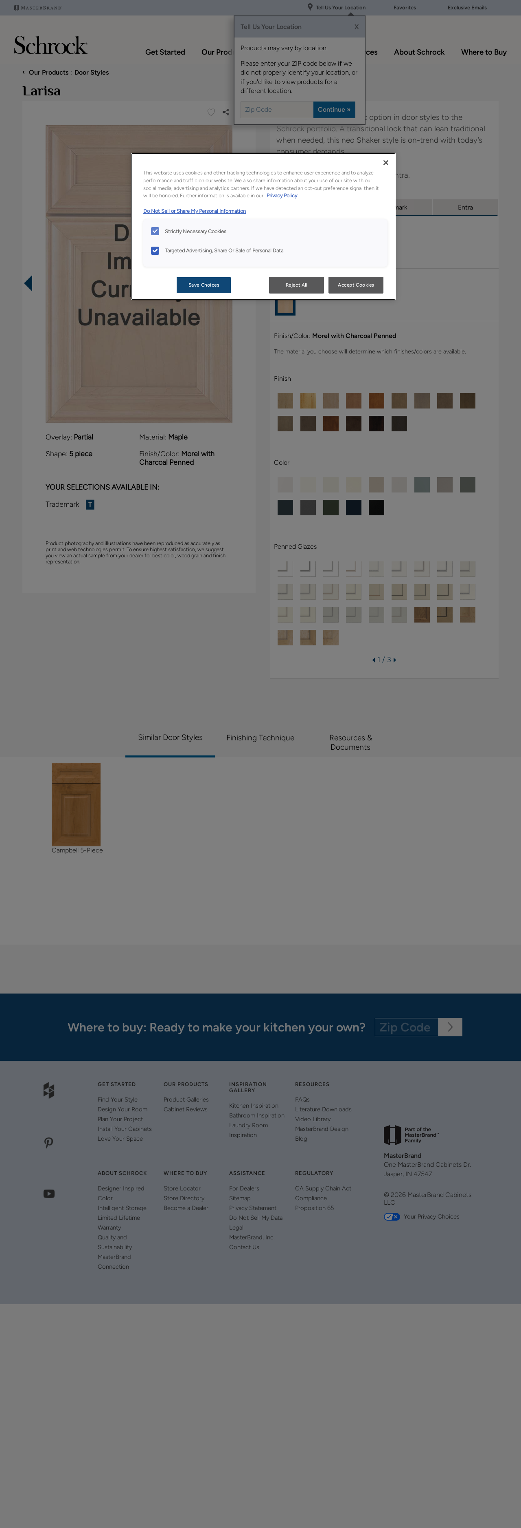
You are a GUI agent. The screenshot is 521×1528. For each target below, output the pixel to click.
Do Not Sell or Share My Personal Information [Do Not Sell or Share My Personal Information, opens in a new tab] (194, 211)
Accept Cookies (356, 285)
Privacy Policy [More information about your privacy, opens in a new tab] (282, 195)
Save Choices (203, 285)
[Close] (386, 163)
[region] (263, 226)
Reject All (296, 285)
